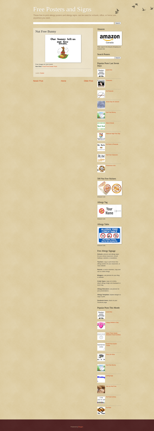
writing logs (109, 375)
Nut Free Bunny (111, 112)
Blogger (80, 427)
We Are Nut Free (111, 386)
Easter (42, 73)
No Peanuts (109, 91)
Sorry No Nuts (110, 354)
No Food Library (111, 397)
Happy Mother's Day (112, 322)
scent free (109, 70)
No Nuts (108, 407)
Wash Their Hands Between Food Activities (113, 334)
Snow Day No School (112, 102)
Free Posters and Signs (62, 9)
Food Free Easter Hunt (49, 66)
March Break (110, 123)
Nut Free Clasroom (112, 155)
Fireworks (109, 80)
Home (63, 81)
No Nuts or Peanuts (112, 144)
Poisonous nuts (111, 165)
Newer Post (38, 81)
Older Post (88, 81)
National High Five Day (113, 133)
